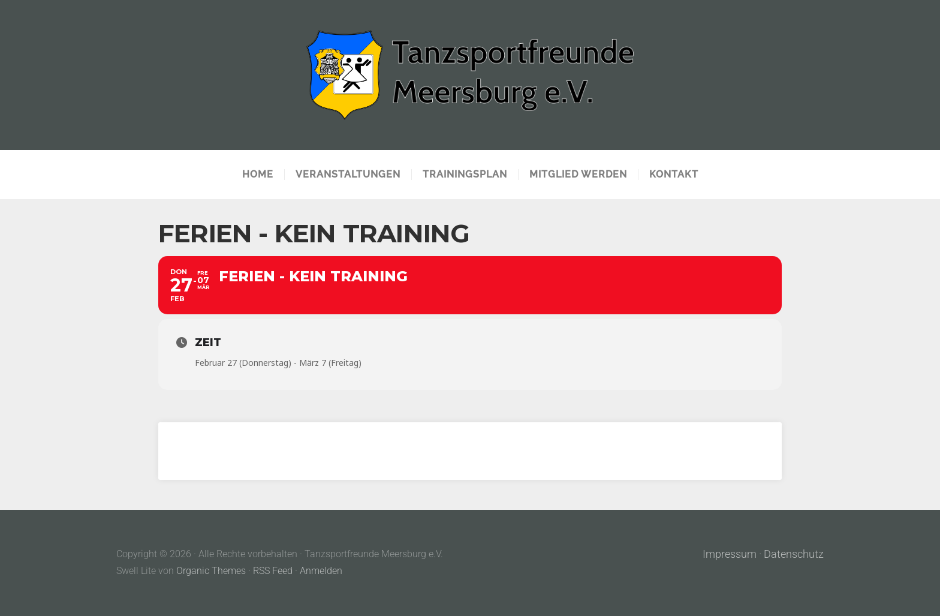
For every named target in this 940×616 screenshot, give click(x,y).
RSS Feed (273, 570)
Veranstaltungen (348, 174)
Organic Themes (211, 570)
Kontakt (673, 174)
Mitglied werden (578, 174)
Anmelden (321, 570)
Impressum (730, 554)
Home (257, 174)
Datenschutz (794, 554)
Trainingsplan (465, 174)
